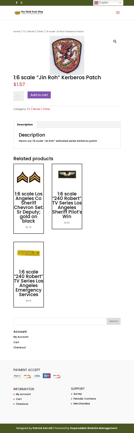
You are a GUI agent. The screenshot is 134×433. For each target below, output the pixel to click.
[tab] (25, 124)
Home (16, 31)
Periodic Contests (84, 398)
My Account (20, 337)
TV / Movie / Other (33, 31)
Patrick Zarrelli (42, 428)
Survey (77, 394)
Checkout (19, 347)
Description (25, 124)
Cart (16, 342)
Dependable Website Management (93, 428)
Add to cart (39, 95)
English (101, 3)
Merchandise (81, 403)
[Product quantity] (18, 96)
